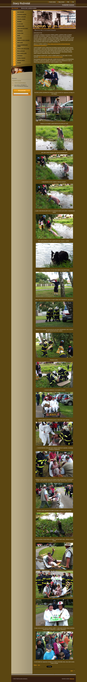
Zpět (72, 670)
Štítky (35, 665)
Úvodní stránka (52, 1)
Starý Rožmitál (15, 8)
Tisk (73, 1)
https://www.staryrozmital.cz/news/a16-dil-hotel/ (50, 57)
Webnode (72, 678)
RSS (68, 1)
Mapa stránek (61, 1)
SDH (39, 665)
